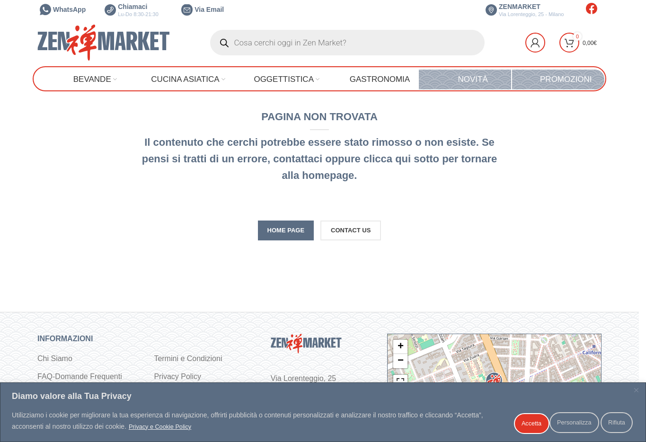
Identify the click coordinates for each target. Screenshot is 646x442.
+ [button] (401, 347)
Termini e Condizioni (188, 358)
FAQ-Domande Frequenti (79, 376)
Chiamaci (132, 10)
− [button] (401, 361)
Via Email (202, 9)
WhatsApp (63, 9)
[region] (323, 414)
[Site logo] (103, 42)
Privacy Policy (177, 376)
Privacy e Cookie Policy (193, 428)
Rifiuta (558, 422)
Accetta (609, 422)
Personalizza (498, 422)
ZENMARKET (525, 10)
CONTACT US (351, 230)
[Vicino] (636, 393)
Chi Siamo (54, 358)
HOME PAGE (286, 230)
